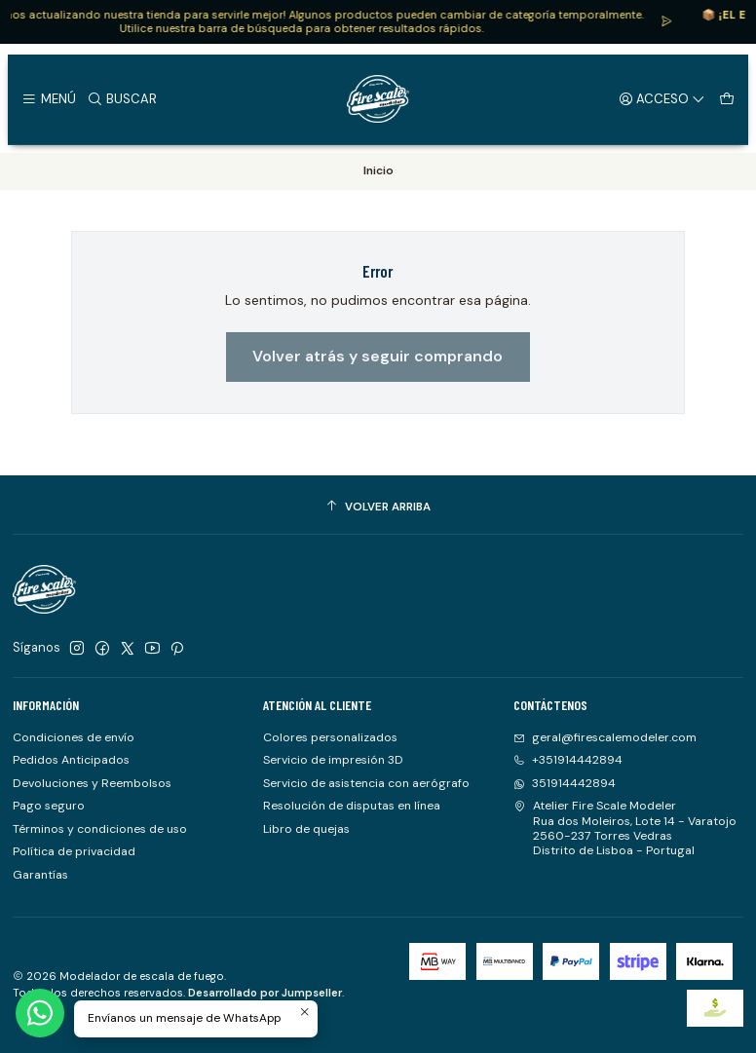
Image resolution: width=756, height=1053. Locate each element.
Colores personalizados (330, 737)
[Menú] (48, 98)
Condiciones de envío (73, 737)
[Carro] (726, 98)
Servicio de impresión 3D (333, 760)
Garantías (40, 875)
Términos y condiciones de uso (100, 829)
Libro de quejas (306, 829)
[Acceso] (662, 98)
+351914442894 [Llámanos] (568, 760)
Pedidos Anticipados (71, 760)
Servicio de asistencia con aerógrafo (366, 783)
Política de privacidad (74, 851)
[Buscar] (122, 98)
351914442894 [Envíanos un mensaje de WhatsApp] (564, 783)
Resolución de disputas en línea (351, 805)
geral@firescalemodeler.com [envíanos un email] (605, 737)
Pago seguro (49, 805)
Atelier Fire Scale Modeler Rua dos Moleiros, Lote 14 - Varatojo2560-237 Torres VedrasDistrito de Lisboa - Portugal (625, 828)
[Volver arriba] (378, 507)
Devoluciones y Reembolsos (92, 783)
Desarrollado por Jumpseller (265, 992)
